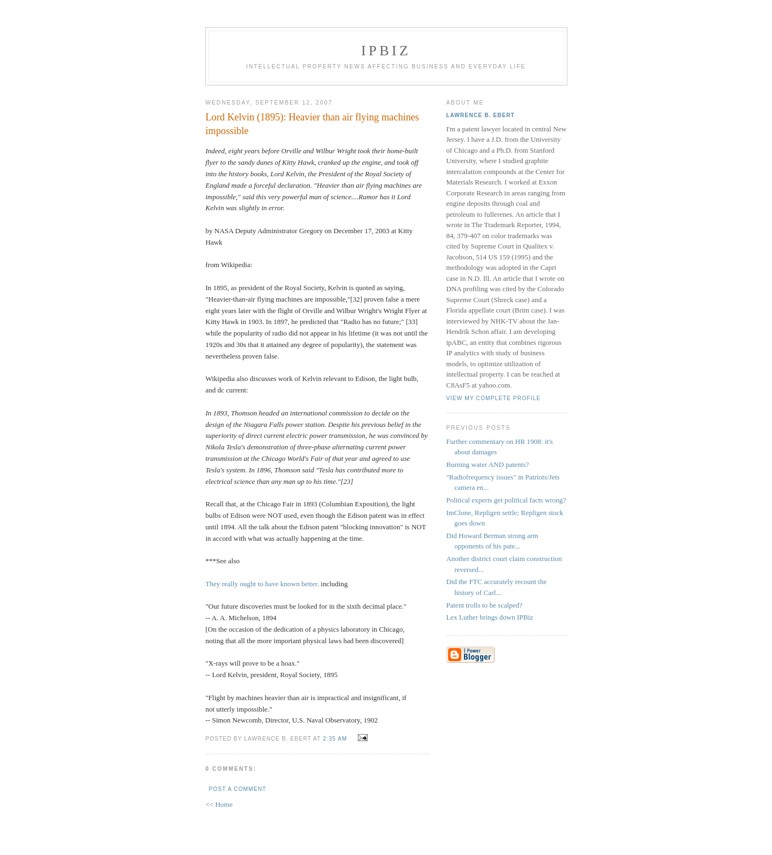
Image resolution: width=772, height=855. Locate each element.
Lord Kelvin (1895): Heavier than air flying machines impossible (312, 124)
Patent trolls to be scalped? (484, 605)
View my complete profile (493, 398)
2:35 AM (335, 739)
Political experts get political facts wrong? (506, 500)
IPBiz (386, 51)
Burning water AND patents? (487, 464)
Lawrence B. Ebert (480, 115)
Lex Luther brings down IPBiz (489, 617)
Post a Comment (237, 789)
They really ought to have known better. (263, 584)
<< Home (219, 804)
